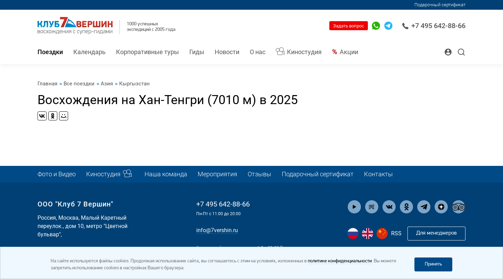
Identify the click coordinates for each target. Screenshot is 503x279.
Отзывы (259, 174)
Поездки (50, 52)
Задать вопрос (348, 25)
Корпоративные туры (147, 52)
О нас (257, 52)
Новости (227, 52)
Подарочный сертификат (439, 4)
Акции (349, 52)
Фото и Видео (57, 174)
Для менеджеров (436, 233)
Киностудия (304, 52)
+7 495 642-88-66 (433, 26)
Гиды (196, 52)
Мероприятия (217, 174)
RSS (396, 233)
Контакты (378, 174)
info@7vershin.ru (217, 230)
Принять (433, 264)
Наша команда (166, 174)
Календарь (89, 52)
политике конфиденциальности (340, 261)
